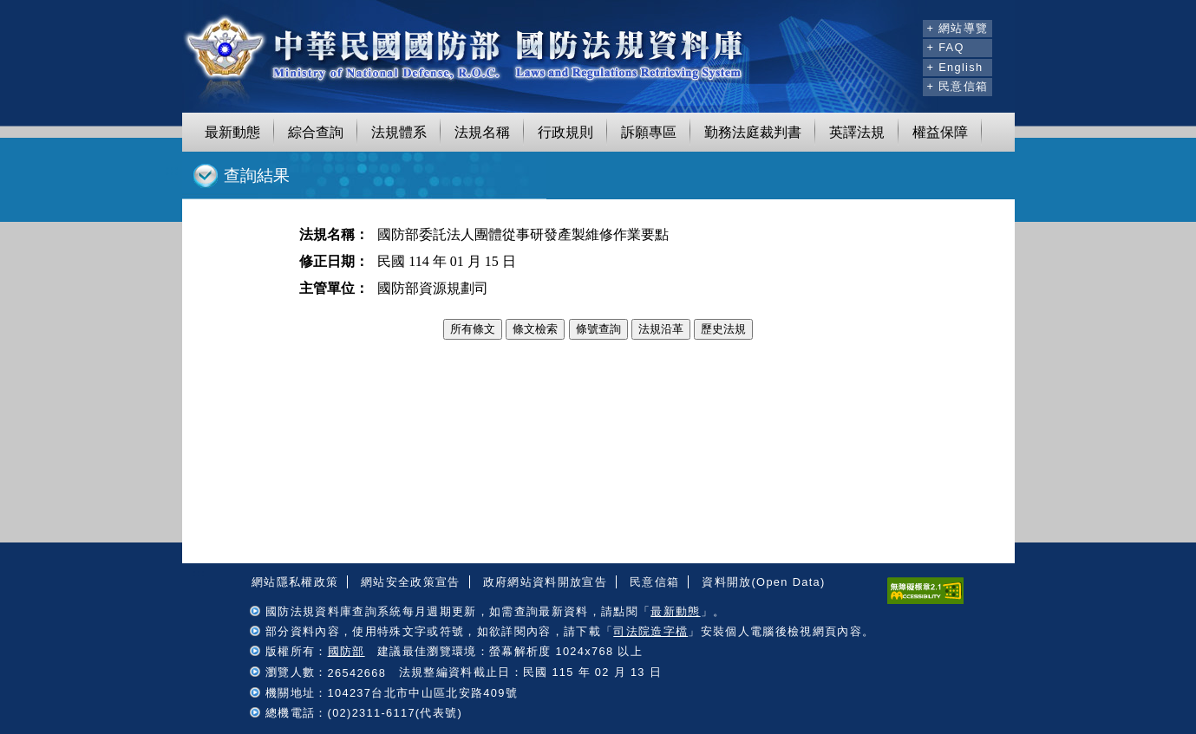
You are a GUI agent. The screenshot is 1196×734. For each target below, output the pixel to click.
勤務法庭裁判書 (752, 132)
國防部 (346, 651)
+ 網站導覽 (957, 28)
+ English (954, 67)
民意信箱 (654, 581)
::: (907, 26)
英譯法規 (857, 132)
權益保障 (940, 132)
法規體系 (399, 132)
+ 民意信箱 (957, 86)
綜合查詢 (315, 132)
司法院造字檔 (650, 631)
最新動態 (232, 132)
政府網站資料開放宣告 (545, 581)
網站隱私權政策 (295, 581)
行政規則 (565, 132)
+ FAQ (945, 47)
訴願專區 (648, 132)
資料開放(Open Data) (763, 581)
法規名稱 (482, 132)
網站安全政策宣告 (411, 581)
